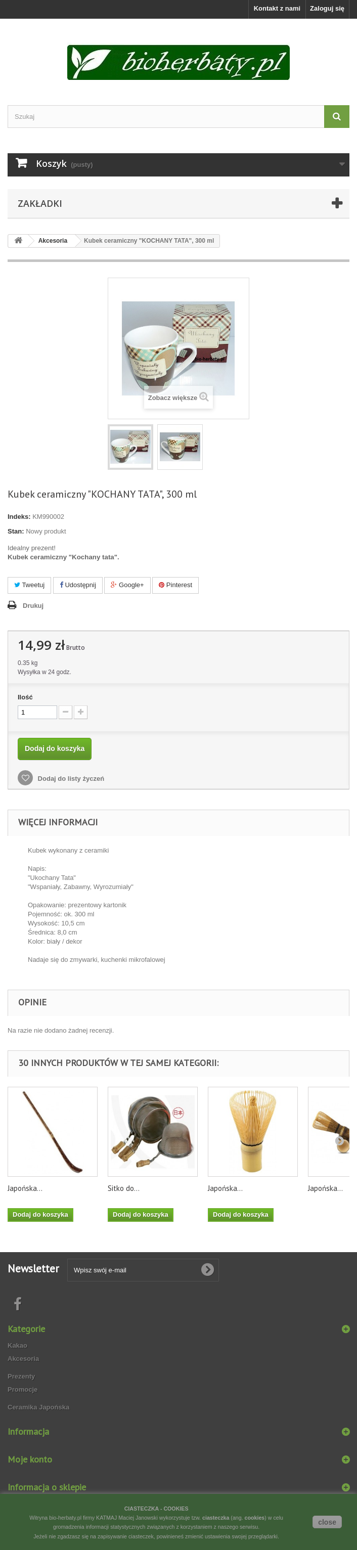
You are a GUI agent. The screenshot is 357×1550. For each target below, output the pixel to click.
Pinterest (175, 585)
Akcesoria (23, 1358)
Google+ (127, 585)
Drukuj (33, 605)
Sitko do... (124, 1188)
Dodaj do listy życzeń (70, 778)
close (327, 1522)
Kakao (17, 1345)
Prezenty (21, 1376)
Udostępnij (78, 585)
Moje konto (30, 1459)
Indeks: (19, 516)
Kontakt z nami (277, 8)
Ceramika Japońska (38, 1407)
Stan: (16, 531)
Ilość (25, 697)
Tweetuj (29, 585)
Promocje (22, 1389)
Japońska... (25, 1188)
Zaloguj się (327, 8)
